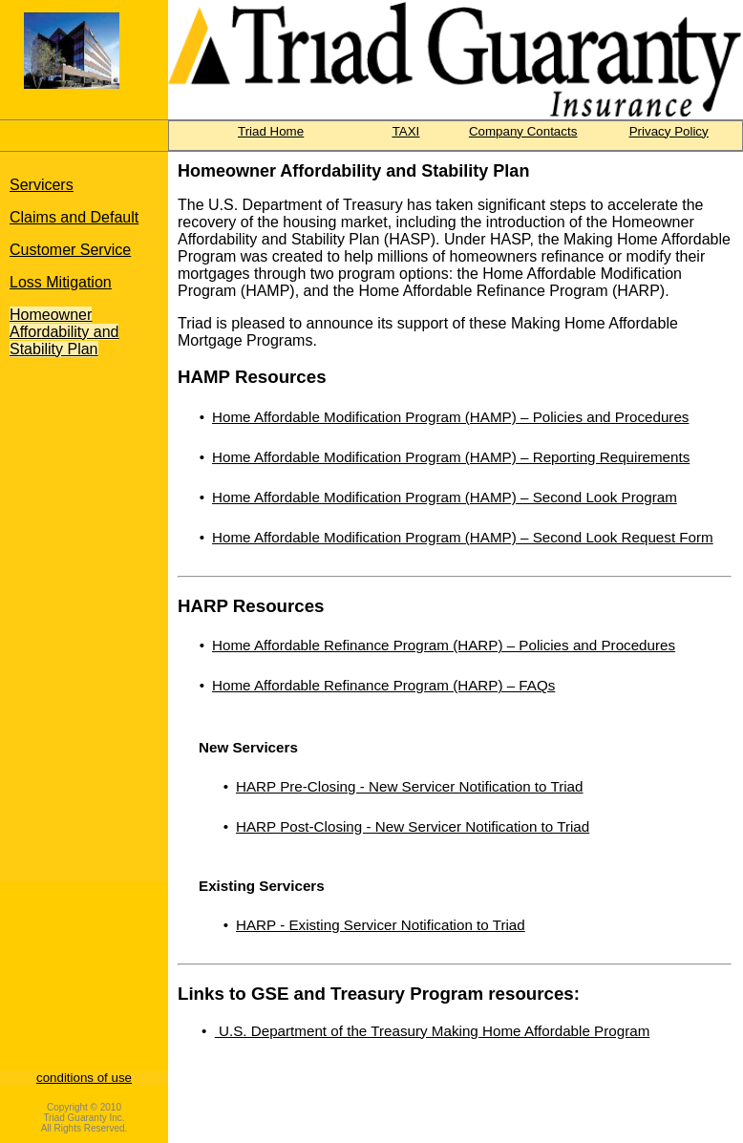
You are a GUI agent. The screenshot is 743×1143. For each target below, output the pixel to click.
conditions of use (84, 1077)
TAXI (406, 131)
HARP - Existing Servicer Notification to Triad (380, 925)
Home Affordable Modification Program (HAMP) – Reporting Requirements (451, 457)
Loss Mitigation (61, 282)
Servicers (42, 185)
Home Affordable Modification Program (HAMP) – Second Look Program (444, 497)
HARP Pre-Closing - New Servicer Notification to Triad (410, 786)
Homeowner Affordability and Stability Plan (64, 332)
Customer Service (70, 250)
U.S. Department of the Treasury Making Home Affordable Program (432, 1031)
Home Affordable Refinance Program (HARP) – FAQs (383, 685)
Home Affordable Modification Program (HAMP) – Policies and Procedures (450, 417)
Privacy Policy (669, 131)
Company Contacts (523, 131)
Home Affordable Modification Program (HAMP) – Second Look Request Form (462, 537)
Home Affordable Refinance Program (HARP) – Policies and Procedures (443, 645)
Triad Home (271, 131)
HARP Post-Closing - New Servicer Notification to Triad (412, 826)
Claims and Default (74, 217)
